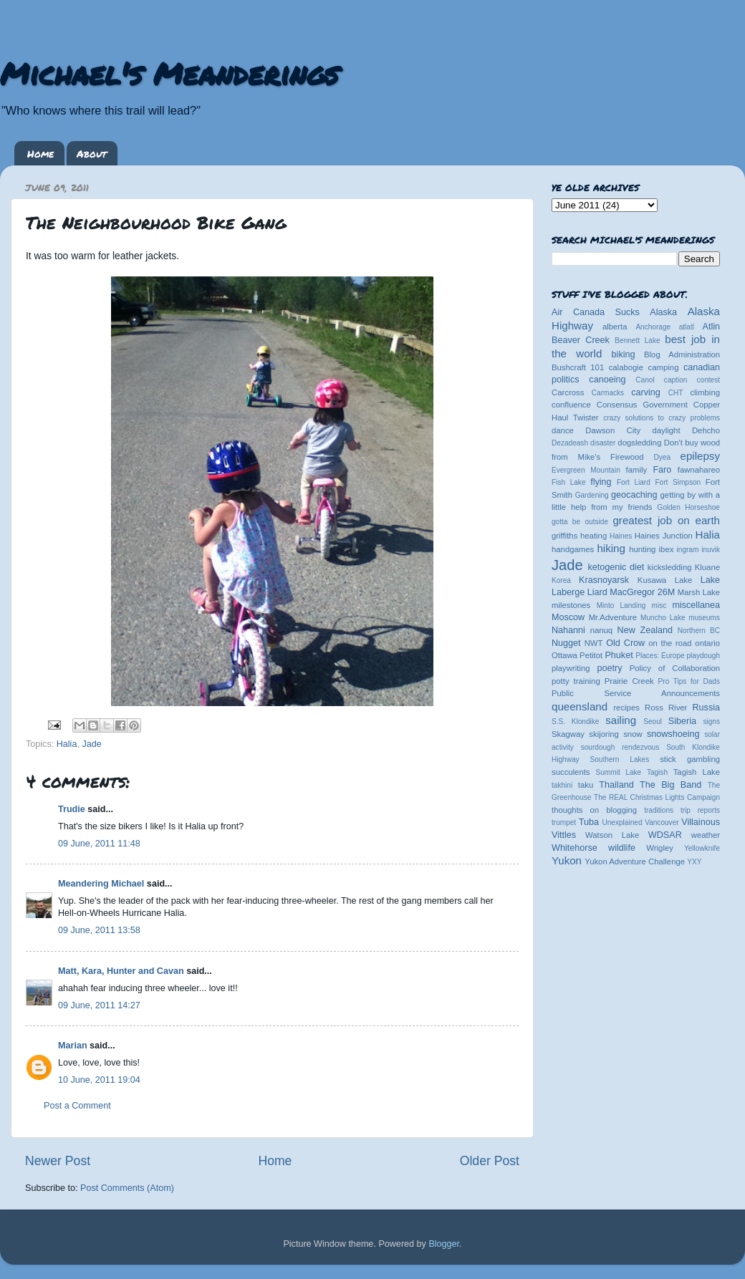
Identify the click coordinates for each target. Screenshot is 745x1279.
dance (563, 430)
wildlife (621, 848)
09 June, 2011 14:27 (99, 1005)
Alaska (663, 312)
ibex (666, 549)
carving (645, 392)
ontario (707, 643)
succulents (571, 772)
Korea (561, 580)
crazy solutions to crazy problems (661, 418)
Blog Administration (682, 354)
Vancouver (661, 822)
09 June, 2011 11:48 (99, 844)
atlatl (686, 327)
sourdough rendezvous (620, 747)
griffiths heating (579, 535)
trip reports (700, 810)
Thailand (616, 785)
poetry (609, 668)
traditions (658, 810)
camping (663, 367)
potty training (576, 681)
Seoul (652, 721)
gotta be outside (580, 522)
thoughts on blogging (594, 810)
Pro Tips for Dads (689, 681)
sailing (620, 720)
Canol (644, 380)
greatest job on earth (666, 520)
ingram (688, 550)
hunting (642, 549)
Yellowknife (702, 848)
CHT (675, 393)
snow (632, 734)
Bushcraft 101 (578, 367)
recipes (626, 707)
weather (705, 835)
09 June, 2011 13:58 (99, 930)
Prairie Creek (629, 681)
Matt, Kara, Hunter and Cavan (121, 971)
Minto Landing (621, 605)
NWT (594, 643)
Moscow (568, 617)
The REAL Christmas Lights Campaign (657, 797)
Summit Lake (619, 772)
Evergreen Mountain (586, 470)
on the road (669, 643)
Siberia (682, 721)
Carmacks (608, 393)
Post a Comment (77, 1106)
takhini (562, 785)
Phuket (619, 655)
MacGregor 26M (642, 592)
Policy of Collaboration (675, 668)
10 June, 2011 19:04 (99, 1080)
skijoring (604, 734)
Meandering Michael (101, 884)
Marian (72, 1046)
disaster (602, 443)
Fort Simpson (678, 482)
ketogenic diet (615, 567)
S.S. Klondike (575, 721)
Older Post (489, 1161)
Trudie (71, 809)
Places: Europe (659, 656)
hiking (611, 548)
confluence (571, 404)
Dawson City (612, 430)
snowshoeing (673, 734)
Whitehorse (574, 848)
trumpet (564, 822)
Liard (597, 592)
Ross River (666, 707)
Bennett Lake (637, 340)
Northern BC (699, 630)
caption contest (692, 380)
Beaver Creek (581, 340)
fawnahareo (699, 469)
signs (711, 721)
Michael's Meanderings (169, 73)
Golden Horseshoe (688, 507)
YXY (694, 862)
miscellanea (696, 605)
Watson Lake (612, 835)
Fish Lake (569, 482)
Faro (662, 470)
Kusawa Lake (665, 580)
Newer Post (57, 1161)
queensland (579, 706)
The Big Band (670, 785)
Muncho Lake (662, 618)
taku (585, 785)
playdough (703, 656)
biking (623, 354)
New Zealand (645, 630)
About (92, 153)
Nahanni (568, 630)
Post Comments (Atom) (127, 1188)
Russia (707, 708)
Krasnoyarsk (604, 580)
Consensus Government (642, 404)
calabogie (626, 367)
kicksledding (670, 567)
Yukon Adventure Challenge (635, 861)
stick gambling (690, 759)
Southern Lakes (620, 759)
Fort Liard (633, 482)
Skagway (568, 734)
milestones (571, 605)
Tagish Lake (696, 772)
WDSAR (665, 835)
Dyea (662, 457)
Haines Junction (664, 535)
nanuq (601, 630)
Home (40, 153)
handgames (573, 549)
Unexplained (622, 822)
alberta (615, 326)
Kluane (707, 567)
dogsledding (639, 442)
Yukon (567, 860)
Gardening (592, 495)
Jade (91, 744)
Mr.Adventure (613, 617)
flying (600, 482)
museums (704, 618)
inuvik (710, 550)
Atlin (712, 327)
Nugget (566, 643)
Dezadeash (570, 443)
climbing (705, 392)
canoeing (607, 380)
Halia (67, 744)
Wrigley (659, 848)
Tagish (657, 772)
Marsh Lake (699, 592)
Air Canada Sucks (596, 312)
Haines (621, 536)
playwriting (571, 668)
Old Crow (625, 643)
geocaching (634, 495)
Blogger (443, 1244)
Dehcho (706, 430)
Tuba (589, 822)
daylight (666, 430)
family (637, 469)
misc (659, 605)
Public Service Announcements (636, 693)
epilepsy (700, 456)
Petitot (591, 655)
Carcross (568, 392)
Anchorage (652, 327)
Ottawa (564, 655)
